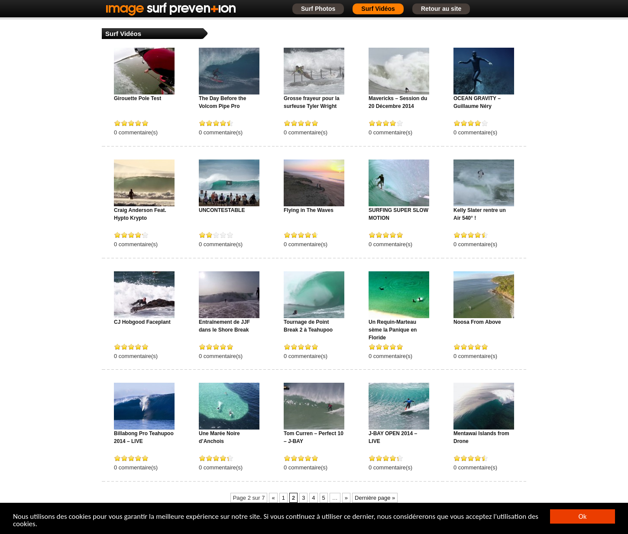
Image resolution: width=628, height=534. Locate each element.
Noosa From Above (477, 322)
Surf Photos (318, 8)
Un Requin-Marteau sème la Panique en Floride (393, 330)
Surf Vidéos (378, 8)
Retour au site (441, 8)
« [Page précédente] (273, 498)
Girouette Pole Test (137, 98)
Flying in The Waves (308, 210)
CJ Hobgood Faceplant (142, 322)
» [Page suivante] (346, 498)
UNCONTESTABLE (222, 210)
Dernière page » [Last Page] (375, 498)
